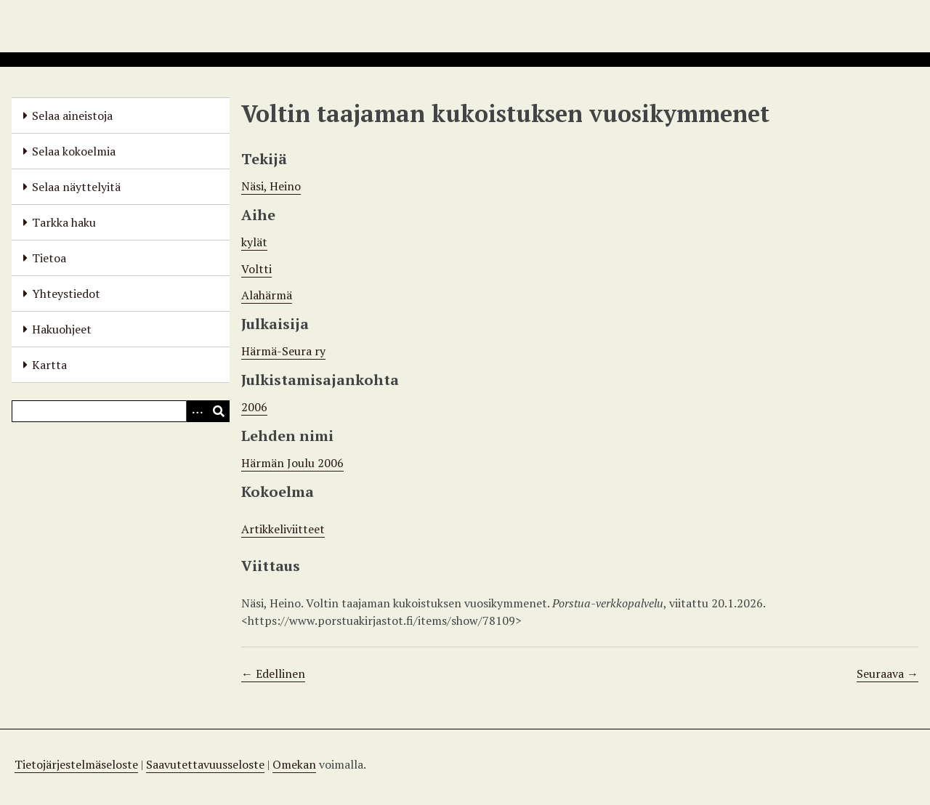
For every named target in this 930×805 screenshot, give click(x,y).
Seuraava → (887, 673)
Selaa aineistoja (72, 116)
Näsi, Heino (271, 186)
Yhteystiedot (66, 294)
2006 (254, 407)
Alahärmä (266, 295)
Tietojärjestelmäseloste (76, 764)
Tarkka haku (64, 222)
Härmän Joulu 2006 (292, 463)
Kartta (49, 365)
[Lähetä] (219, 411)
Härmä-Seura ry (283, 351)
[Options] (197, 411)
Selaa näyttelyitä (76, 187)
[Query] (121, 411)
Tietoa (49, 258)
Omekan (294, 764)
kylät (254, 242)
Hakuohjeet (62, 329)
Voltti (256, 269)
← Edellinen (273, 673)
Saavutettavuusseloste (205, 764)
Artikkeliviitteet (283, 529)
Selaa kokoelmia (74, 151)
